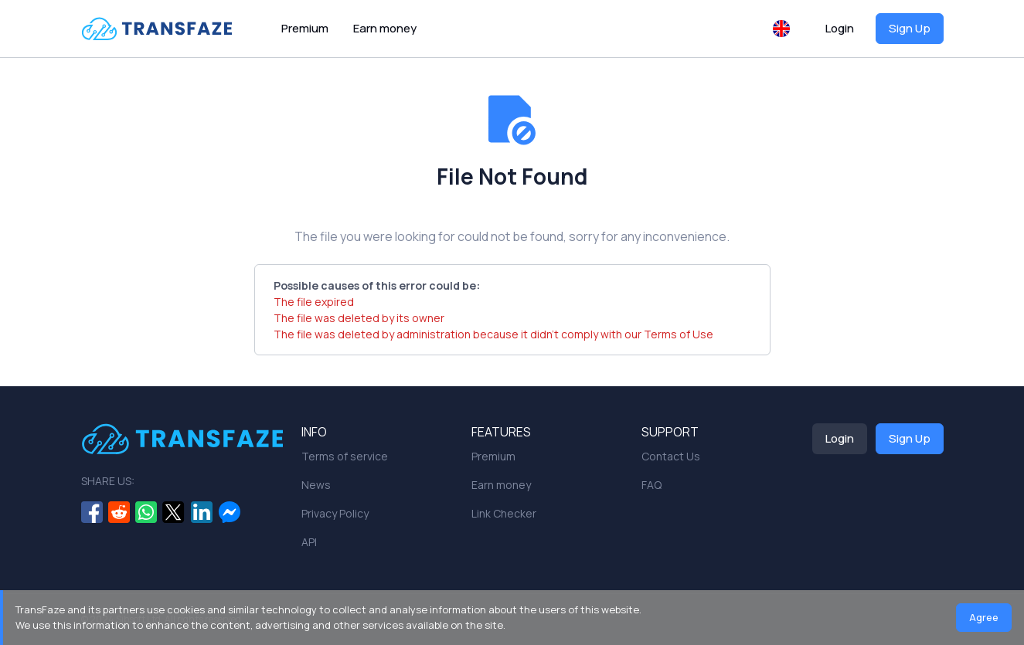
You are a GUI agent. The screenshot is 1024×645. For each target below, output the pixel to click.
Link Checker (503, 513)
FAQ (651, 484)
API (309, 542)
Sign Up (909, 28)
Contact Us (670, 456)
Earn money (385, 28)
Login (839, 28)
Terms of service (344, 456)
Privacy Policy (335, 513)
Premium (304, 28)
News (316, 484)
